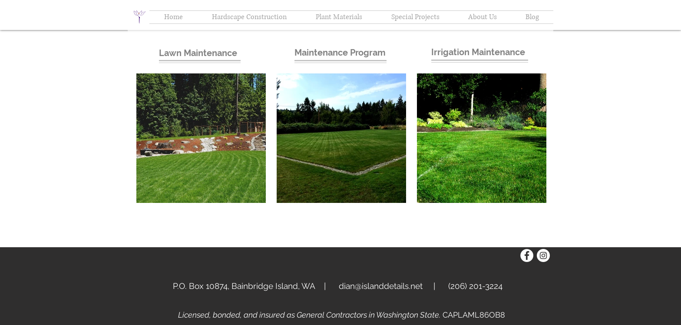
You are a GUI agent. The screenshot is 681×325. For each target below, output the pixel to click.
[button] (482, 17)
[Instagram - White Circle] (543, 255)
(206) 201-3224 (475, 286)
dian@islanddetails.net (381, 286)
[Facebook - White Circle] (526, 255)
